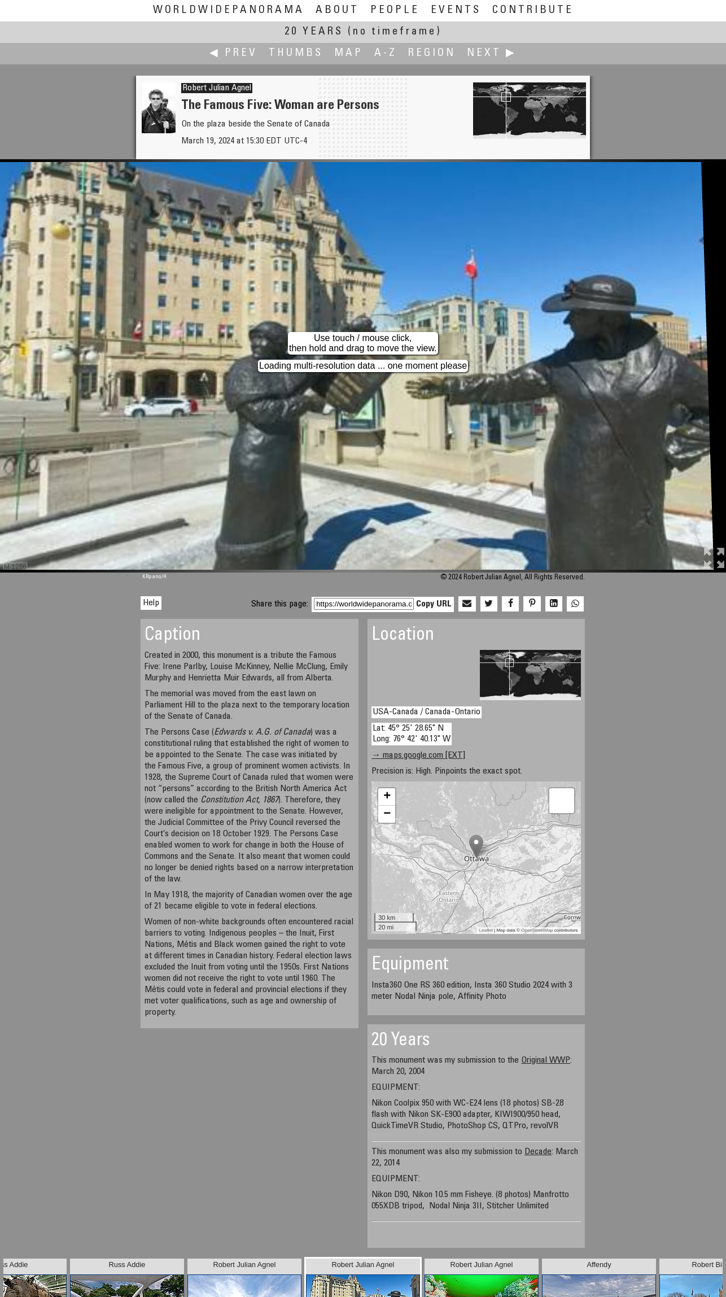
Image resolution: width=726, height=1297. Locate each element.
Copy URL (434, 604)
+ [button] (387, 796)
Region (432, 53)
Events (456, 10)
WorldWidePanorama (228, 10)
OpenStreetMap (537, 930)
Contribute (533, 10)
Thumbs (296, 53)
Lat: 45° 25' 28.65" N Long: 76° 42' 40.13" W (412, 734)
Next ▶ (492, 53)
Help (151, 603)
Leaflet (486, 930)
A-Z (385, 53)
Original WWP (545, 1060)
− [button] (387, 814)
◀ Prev (233, 53)
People (394, 10)
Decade (538, 1151)
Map (348, 53)
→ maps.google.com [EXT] (418, 755)
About (337, 10)
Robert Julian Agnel (216, 88)
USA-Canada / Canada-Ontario (426, 712)
